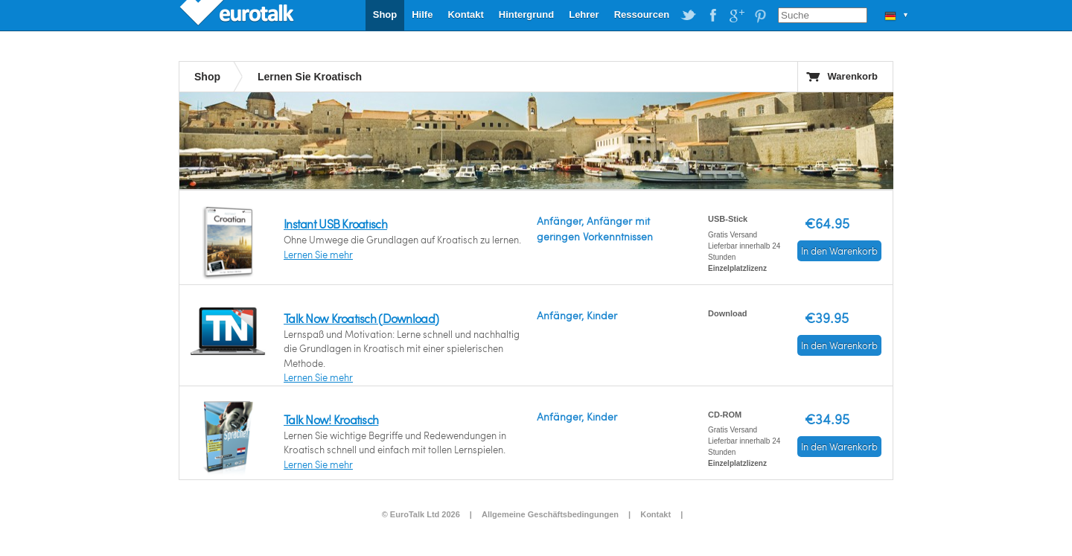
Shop (385, 14)
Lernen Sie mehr (318, 254)
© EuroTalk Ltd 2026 (421, 514)
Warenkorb (853, 76)
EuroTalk (238, 15)
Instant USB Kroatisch (335, 223)
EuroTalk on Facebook (712, 15)
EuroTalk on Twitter (689, 15)
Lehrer (584, 14)
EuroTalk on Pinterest (760, 15)
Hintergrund (526, 14)
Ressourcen (641, 14)
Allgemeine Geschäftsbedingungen (550, 514)
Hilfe (422, 14)
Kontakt (465, 14)
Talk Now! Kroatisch (331, 419)
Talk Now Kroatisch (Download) (361, 318)
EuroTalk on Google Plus (736, 15)
